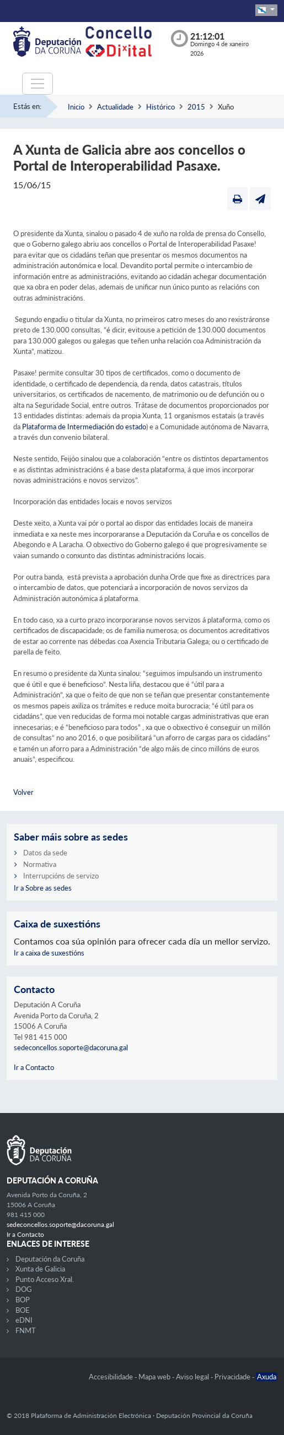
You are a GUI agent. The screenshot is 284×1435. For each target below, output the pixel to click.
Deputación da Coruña (49, 1258)
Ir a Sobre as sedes (43, 887)
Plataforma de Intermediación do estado (84, 426)
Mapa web (155, 1376)
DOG (23, 1289)
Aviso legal (193, 1376)
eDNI (24, 1320)
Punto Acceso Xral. (44, 1279)
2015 (196, 106)
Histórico (160, 106)
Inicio (76, 106)
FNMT (25, 1330)
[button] (266, 10)
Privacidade (233, 1376)
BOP (22, 1299)
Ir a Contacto (34, 1067)
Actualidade (115, 106)
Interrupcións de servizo (61, 875)
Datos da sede (45, 852)
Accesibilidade (112, 1376)
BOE (22, 1310)
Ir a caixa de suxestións (49, 952)
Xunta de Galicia (40, 1268)
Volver (23, 792)
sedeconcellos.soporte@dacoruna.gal (71, 1047)
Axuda (266, 1376)
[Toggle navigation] (37, 84)
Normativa (39, 864)
